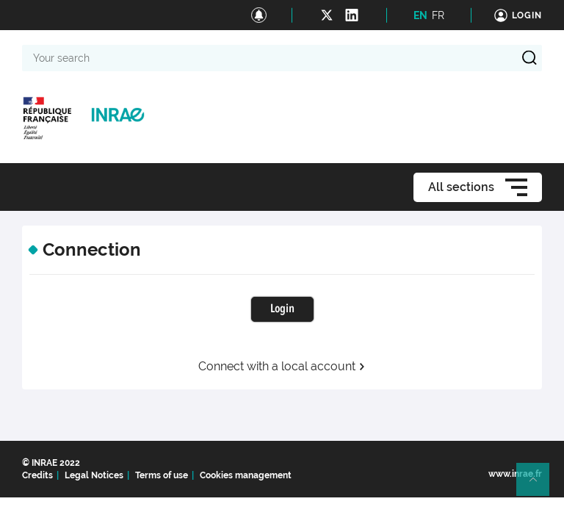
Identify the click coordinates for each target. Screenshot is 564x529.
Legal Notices (94, 475)
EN (420, 15)
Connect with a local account (282, 367)
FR (438, 15)
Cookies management (246, 475)
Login (282, 309)
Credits (37, 475)
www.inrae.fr (515, 474)
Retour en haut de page (539, 485)
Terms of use (161, 475)
